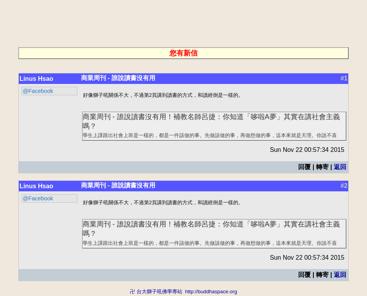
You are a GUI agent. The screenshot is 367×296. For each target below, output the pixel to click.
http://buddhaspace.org (211, 292)
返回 (340, 167)
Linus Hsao (36, 78)
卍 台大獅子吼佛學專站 (156, 292)
